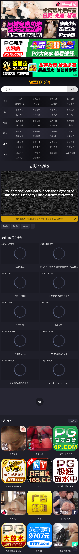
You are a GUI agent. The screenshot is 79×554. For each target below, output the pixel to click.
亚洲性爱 (19, 120)
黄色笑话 (53, 147)
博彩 (5, 101)
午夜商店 (36, 153)
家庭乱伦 (36, 142)
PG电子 (19, 99)
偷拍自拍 (36, 120)
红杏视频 (19, 157)
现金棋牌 (53, 103)
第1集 (5, 226)
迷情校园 (19, 147)
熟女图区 (53, 136)
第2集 (15, 226)
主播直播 (53, 114)
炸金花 (36, 103)
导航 (5, 154)
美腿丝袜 (19, 136)
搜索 (72, 89)
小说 (5, 144)
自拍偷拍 (36, 110)
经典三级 (36, 125)
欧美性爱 (70, 120)
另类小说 (36, 147)
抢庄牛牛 (70, 103)
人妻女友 (53, 142)
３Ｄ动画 (70, 110)
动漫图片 (70, 131)
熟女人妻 (19, 114)
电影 (5, 122)
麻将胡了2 (19, 103)
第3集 (25, 226)
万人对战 (53, 99)
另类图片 (70, 136)
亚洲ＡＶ (19, 110)
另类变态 (70, 125)
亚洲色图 (36, 131)
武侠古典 (70, 142)
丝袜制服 (36, 114)
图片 (5, 133)
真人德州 (36, 99)
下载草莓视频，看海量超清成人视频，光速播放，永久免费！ (45, 218)
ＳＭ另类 (70, 114)
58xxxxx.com (39, 82)
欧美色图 (53, 131)
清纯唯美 (36, 136)
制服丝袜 (19, 125)
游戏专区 (70, 99)
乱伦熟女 (53, 125)
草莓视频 (53, 153)
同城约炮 (19, 153)
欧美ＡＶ (53, 110)
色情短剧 (36, 157)
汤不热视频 (70, 153)
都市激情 (19, 142)
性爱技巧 (70, 147)
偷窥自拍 (19, 131)
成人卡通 (53, 120)
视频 (5, 111)
